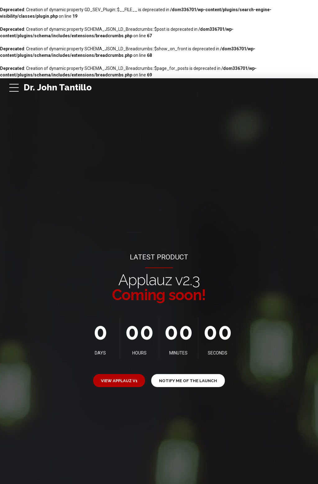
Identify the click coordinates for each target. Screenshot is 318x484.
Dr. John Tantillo (58, 87)
